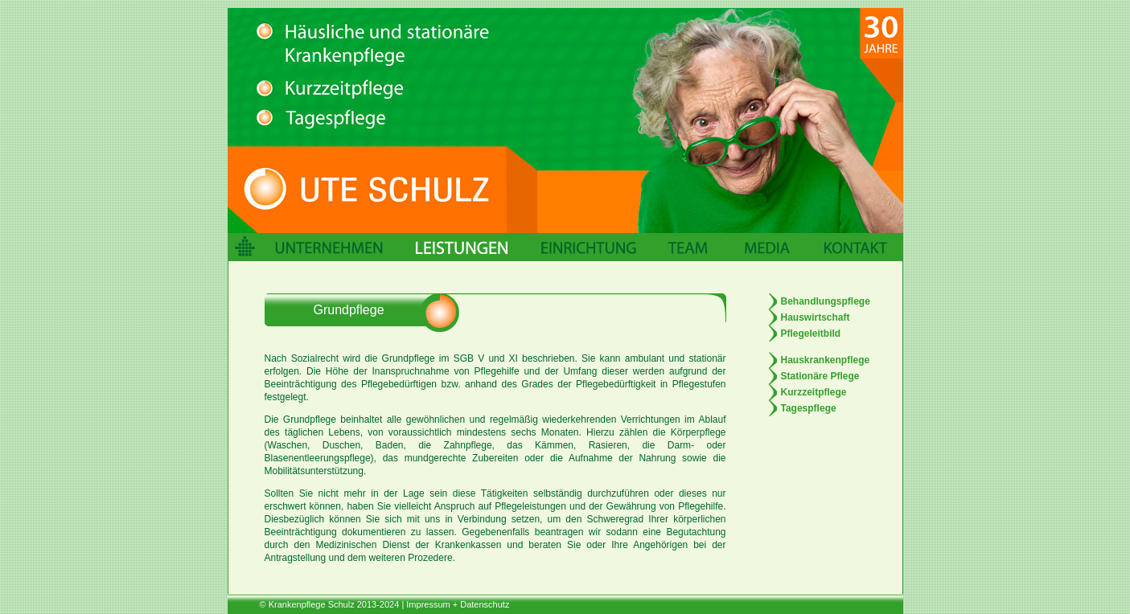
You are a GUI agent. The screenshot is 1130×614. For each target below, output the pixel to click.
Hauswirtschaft (815, 317)
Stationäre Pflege (820, 376)
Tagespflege (808, 408)
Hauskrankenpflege (825, 360)
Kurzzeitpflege (814, 392)
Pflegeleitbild (811, 333)
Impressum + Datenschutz (457, 604)
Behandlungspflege (825, 301)
